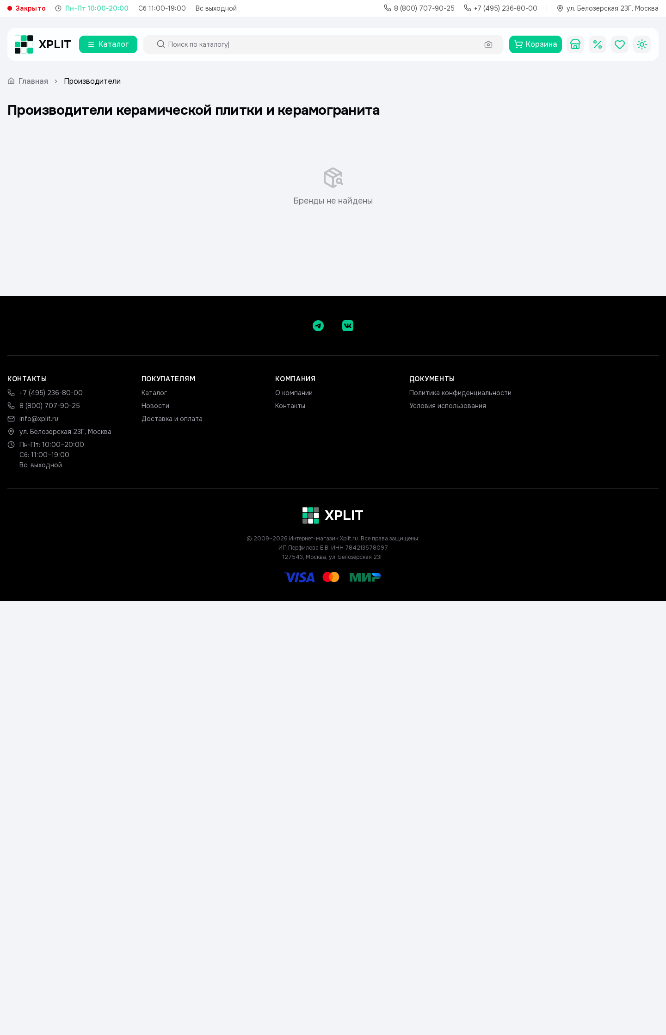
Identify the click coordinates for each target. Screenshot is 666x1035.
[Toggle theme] (642, 44)
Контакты (290, 406)
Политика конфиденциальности (460, 393)
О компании (294, 393)
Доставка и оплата (172, 419)
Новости (155, 406)
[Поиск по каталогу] (323, 44)
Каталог (154, 393)
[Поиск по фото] (488, 44)
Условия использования (447, 406)
